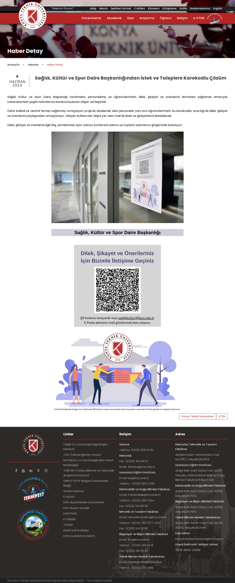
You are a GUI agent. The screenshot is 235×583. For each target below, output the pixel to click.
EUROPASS (70, 513)
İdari (130, 18)
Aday (93, 8)
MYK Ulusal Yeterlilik (76, 508)
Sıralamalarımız (200, 8)
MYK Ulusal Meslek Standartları (83, 502)
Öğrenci (165, 18)
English (217, 8)
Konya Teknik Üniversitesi (198, 416)
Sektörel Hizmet (121, 8)
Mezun (103, 8)
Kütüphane (169, 8)
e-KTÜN (198, 18)
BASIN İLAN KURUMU (76, 530)
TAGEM (68, 525)
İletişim (182, 18)
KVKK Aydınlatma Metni (79, 536)
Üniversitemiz (91, 18)
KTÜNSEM (69, 519)
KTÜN (222, 416)
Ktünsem (154, 8)
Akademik (114, 18)
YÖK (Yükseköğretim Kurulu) (82, 455)
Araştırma (146, 18)
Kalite (183, 8)
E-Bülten (139, 8)
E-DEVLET (69, 497)
